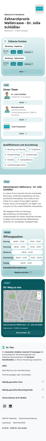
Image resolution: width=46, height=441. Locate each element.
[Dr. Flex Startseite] (8, 347)
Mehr (21, 71)
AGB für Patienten (9, 418)
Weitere (29, 52)
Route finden (23, 333)
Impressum (6, 423)
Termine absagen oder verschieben (16, 375)
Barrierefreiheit (19, 423)
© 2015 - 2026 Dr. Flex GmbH (14, 428)
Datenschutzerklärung (28, 418)
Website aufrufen (23, 272)
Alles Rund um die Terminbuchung (16, 370)
